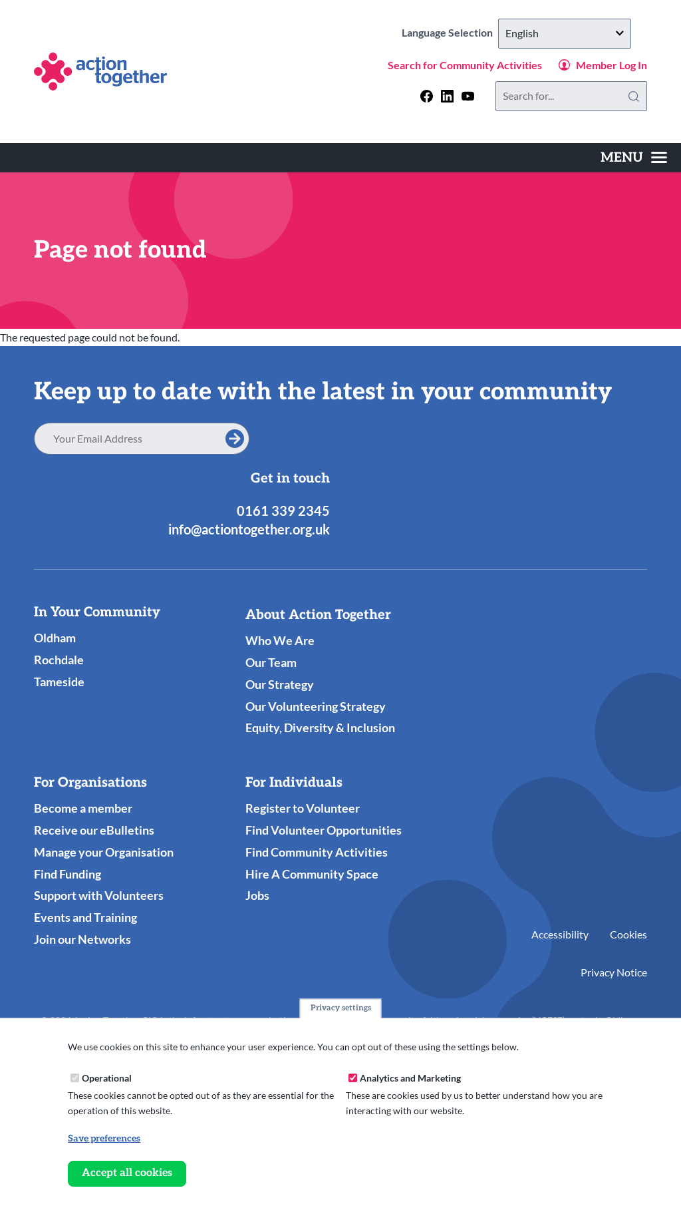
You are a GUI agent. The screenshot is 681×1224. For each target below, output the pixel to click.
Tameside (59, 681)
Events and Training (85, 917)
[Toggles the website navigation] (634, 157)
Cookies (628, 934)
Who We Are (280, 640)
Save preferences (104, 1138)
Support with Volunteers (99, 895)
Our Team (271, 662)
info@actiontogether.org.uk (249, 529)
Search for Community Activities (465, 65)
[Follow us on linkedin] (447, 96)
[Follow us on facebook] (426, 96)
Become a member (83, 808)
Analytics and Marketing (410, 1078)
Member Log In (611, 65)
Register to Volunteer (302, 808)
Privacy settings (341, 1009)
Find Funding (67, 874)
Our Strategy (279, 684)
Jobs (257, 895)
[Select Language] (564, 34)
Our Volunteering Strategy (315, 706)
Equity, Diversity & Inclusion (320, 727)
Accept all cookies (127, 1173)
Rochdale (59, 659)
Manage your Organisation (104, 852)
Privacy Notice (614, 972)
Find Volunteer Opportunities (323, 830)
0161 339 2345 (283, 510)
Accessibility (560, 934)
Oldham (55, 637)
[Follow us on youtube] (468, 96)
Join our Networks (82, 939)
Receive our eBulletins (94, 830)
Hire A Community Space (311, 874)
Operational (107, 1078)
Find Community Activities (316, 852)
